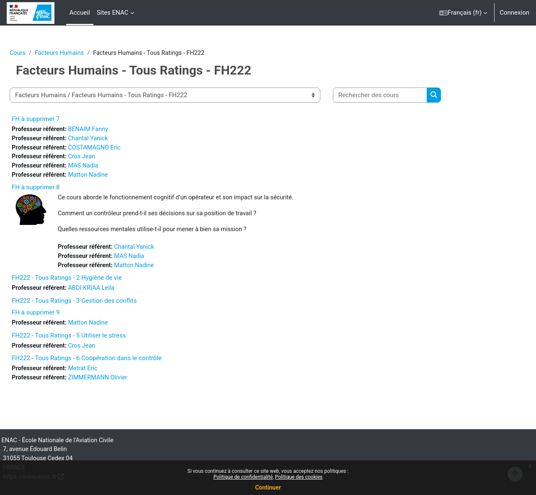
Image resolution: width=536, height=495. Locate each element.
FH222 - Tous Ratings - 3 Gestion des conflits (94, 305)
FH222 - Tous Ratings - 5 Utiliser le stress (89, 340)
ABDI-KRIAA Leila (114, 292)
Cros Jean (104, 158)
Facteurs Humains (81, 53)
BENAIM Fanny (110, 130)
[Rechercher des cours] (400, 95)
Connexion (514, 12)
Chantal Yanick (110, 139)
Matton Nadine (110, 177)
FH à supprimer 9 (56, 317)
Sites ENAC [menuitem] (113, 12)
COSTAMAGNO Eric (117, 148)
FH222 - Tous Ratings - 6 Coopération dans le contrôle (107, 364)
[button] (463, 13)
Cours (38, 53)
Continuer (268, 487)
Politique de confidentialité (243, 477)
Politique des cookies (299, 477)
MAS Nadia (105, 167)
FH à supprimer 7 (56, 119)
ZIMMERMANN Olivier (121, 383)
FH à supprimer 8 (56, 189)
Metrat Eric (105, 374)
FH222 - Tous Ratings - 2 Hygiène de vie (87, 282)
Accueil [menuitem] (80, 12)
